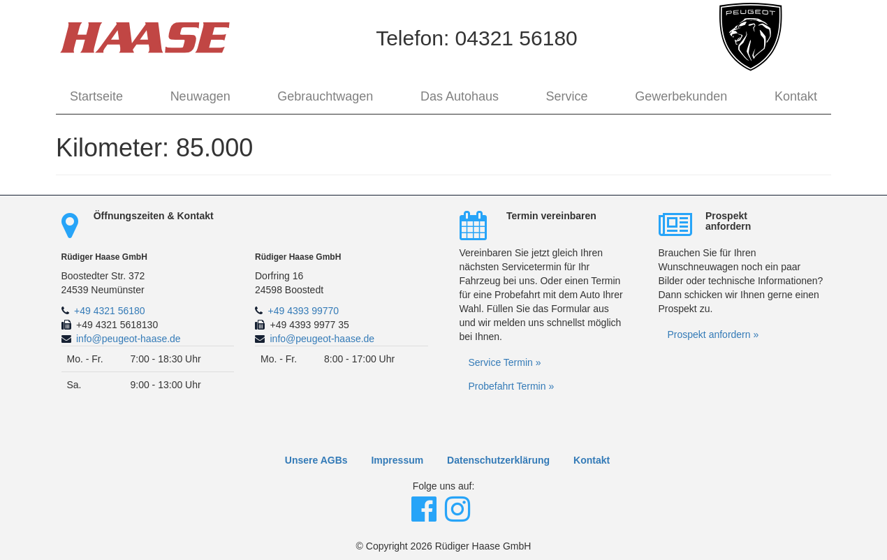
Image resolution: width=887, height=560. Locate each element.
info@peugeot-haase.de (128, 338)
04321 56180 (516, 38)
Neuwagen (200, 96)
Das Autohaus (459, 96)
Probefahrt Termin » (512, 386)
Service (567, 96)
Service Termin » (505, 362)
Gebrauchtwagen (325, 96)
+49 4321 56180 (109, 310)
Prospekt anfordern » (713, 334)
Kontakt (796, 96)
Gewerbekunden (681, 96)
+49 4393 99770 (303, 310)
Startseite (96, 96)
